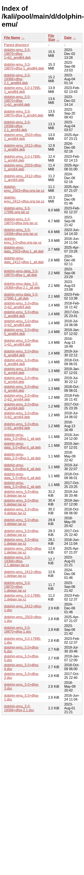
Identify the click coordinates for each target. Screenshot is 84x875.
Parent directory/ (16, 45)
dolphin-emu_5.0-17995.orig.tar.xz (17, 210)
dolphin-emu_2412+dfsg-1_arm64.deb (23, 178)
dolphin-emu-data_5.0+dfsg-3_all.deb (22, 456)
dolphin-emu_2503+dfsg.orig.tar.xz (24, 188)
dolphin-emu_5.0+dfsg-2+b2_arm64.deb (21, 397)
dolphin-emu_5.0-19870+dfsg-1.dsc (17, 629)
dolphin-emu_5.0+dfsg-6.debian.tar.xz (21, 493)
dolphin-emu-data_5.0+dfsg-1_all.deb (22, 437)
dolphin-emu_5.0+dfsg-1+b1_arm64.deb (21, 426)
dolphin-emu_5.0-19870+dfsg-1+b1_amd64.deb (17, 53)
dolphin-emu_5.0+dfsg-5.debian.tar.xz (21, 502)
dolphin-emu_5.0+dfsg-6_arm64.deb (21, 380)
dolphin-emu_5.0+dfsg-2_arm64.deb (21, 406)
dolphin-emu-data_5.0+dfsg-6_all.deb (22, 467)
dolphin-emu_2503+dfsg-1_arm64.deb (23, 167)
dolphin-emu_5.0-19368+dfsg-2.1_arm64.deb (17, 126)
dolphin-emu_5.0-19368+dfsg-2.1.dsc (19, 708)
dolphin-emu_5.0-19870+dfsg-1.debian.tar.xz (17, 586)
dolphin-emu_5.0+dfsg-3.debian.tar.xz (21, 522)
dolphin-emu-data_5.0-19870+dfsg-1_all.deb (21, 273)
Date (68, 37)
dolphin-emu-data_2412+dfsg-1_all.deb (24, 260)
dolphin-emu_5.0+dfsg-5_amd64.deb (21, 332)
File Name (12, 37)
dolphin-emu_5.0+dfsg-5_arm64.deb (21, 371)
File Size (51, 37)
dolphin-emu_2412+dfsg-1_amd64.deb (23, 147)
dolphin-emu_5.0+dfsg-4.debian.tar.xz (21, 511)
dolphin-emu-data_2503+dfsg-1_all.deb (24, 249)
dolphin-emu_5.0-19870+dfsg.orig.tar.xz (21, 221)
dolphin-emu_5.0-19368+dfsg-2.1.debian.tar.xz (17, 561)
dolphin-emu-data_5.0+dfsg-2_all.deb (22, 485)
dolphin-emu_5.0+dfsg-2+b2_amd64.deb (21, 305)
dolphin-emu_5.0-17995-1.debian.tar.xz (22, 597)
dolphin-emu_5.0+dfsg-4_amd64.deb (21, 362)
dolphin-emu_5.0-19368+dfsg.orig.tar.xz (21, 232)
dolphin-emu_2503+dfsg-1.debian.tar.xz (23, 550)
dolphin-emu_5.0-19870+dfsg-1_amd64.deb (24, 66)
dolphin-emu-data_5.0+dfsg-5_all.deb (22, 445)
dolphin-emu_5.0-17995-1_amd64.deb (22, 90)
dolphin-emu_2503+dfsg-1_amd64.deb (23, 137)
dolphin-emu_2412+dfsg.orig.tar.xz (24, 199)
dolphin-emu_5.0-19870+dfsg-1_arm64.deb (23, 113)
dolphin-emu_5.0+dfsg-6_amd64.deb (21, 353)
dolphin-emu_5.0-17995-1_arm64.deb (22, 158)
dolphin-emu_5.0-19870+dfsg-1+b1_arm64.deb (17, 100)
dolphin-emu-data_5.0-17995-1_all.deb (21, 296)
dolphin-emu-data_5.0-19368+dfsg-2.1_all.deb (22, 285)
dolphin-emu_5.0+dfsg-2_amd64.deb (21, 314)
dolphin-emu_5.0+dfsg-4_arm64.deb (21, 388)
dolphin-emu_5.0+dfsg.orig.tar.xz (23, 240)
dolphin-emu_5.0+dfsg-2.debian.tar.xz (21, 533)
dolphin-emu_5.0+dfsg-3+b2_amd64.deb (21, 323)
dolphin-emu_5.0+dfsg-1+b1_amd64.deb (21, 342)
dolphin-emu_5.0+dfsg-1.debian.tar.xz (21, 541)
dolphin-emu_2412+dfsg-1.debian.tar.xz (23, 574)
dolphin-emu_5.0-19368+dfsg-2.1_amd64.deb (17, 79)
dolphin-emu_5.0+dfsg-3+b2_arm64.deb (21, 415)
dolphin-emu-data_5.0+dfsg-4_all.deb (22, 476)
